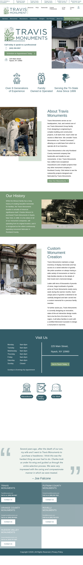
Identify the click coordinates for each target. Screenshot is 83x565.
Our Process (50, 18)
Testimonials (44, 7)
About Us (60, 18)
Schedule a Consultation (73, 18)
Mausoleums (24, 18)
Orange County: (48, 2)
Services (5, 18)
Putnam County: (34, 2)
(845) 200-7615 (54, 495)
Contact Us (72, 8)
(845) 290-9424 (12, 517)
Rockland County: (20, 2)
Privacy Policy (57, 552)
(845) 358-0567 (15, 48)
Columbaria (33, 18)
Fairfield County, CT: (62, 2)
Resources (30, 7)
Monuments (13, 18)
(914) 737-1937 (12, 539)
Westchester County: (76, 2)
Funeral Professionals (53, 8)
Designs (41, 18)
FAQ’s (37, 7)
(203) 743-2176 (54, 517)
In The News (63, 8)
